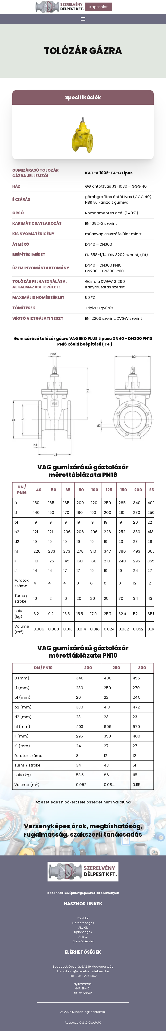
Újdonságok (83, 932)
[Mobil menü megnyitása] (83, 19)
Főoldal (83, 918)
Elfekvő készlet (83, 941)
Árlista (83, 937)
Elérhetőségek (83, 923)
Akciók (83, 928)
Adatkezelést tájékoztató (83, 1022)
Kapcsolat (98, 6)
